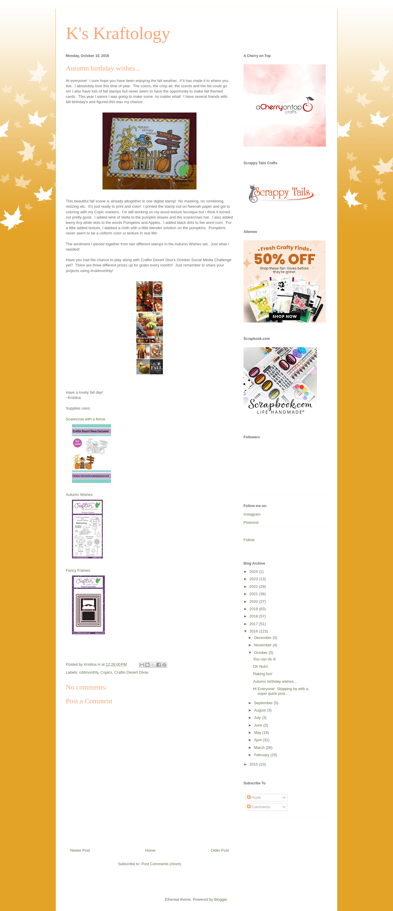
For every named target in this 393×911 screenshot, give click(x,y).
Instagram (252, 514)
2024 (254, 571)
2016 (254, 631)
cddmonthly (89, 672)
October (261, 652)
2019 (254, 609)
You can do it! (264, 659)
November (263, 645)
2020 (254, 601)
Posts (254, 797)
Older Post (220, 850)
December (263, 637)
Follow (249, 540)
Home (150, 850)
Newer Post (80, 850)
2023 (254, 579)
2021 (254, 594)
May (258, 732)
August (260, 710)
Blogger (220, 899)
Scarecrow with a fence (85, 419)
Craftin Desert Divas (131, 672)
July (258, 717)
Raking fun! (262, 674)
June (258, 725)
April (258, 740)
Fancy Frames (78, 570)
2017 (254, 624)
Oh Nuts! (260, 666)
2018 (254, 616)
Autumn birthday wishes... (275, 681)
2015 (254, 764)
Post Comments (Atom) (161, 864)
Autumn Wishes (79, 494)
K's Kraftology (118, 33)
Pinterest (250, 522)
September (264, 703)
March (260, 747)
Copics (106, 672)
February (262, 755)
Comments (258, 807)
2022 (254, 586)
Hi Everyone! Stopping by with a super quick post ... (280, 691)
